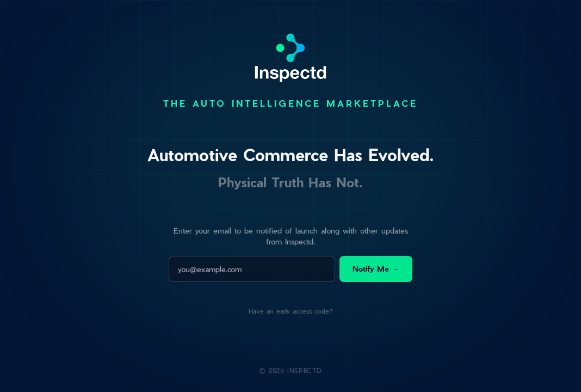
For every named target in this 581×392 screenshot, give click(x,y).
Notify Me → (376, 268)
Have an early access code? (291, 311)
